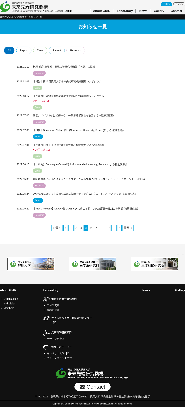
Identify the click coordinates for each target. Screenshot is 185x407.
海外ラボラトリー (61, 347)
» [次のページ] (119, 228)
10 (107, 228)
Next (183, 254)
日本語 (166, 4)
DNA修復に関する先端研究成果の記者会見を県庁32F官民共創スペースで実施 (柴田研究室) (84, 193)
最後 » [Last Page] (128, 228)
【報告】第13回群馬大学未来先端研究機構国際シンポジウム (67, 81)
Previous (178, 254)
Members (9, 308)
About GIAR (101, 11)
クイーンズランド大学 (59, 357)
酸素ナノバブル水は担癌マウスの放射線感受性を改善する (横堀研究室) (73, 115)
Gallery (159, 11)
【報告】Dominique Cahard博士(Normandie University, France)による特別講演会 (78, 130)
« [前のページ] (65, 228)
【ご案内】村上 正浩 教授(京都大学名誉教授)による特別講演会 (68, 145)
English (179, 4)
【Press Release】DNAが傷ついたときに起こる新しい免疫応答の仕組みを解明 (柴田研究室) (85, 208)
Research (75, 50)
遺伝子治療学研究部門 (64, 298)
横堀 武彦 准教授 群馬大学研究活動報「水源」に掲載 (64, 66)
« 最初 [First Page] (57, 228)
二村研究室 (53, 305)
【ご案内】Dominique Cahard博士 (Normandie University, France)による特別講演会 (80, 164)
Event (40, 50)
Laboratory (125, 11)
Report (24, 50)
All (9, 50)
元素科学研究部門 (61, 332)
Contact (176, 11)
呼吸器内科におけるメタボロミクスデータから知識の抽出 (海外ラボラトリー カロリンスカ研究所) (89, 179)
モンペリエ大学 (55, 353)
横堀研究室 (53, 309)
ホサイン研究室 (55, 338)
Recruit (57, 50)
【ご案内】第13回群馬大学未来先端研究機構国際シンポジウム (68, 96)
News (143, 11)
